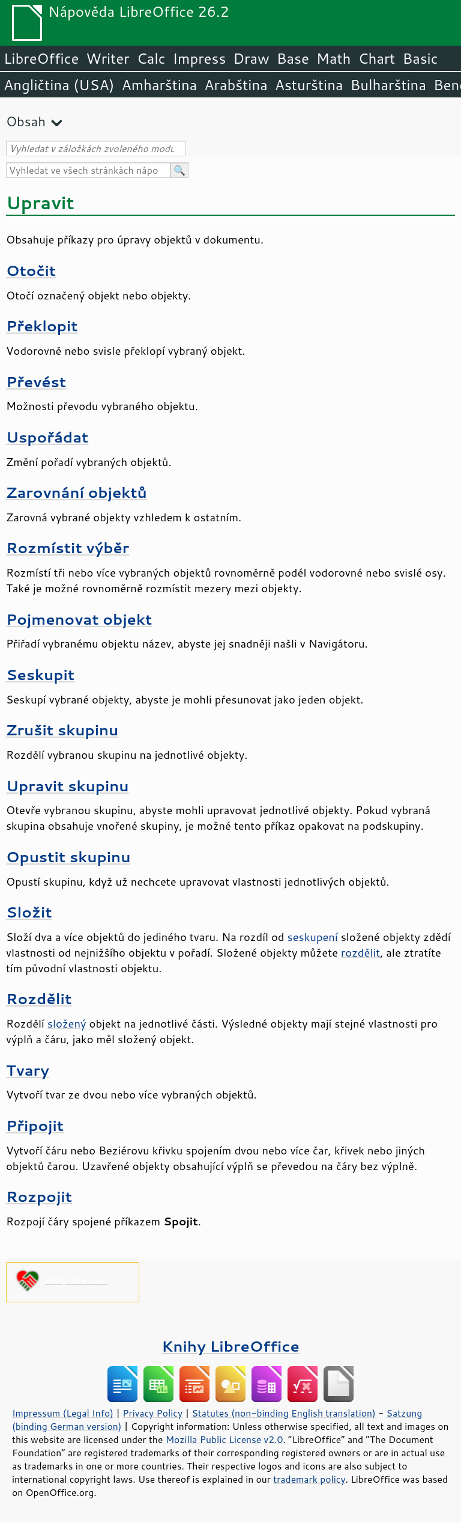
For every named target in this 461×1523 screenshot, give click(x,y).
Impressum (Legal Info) (62, 1413)
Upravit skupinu (67, 785)
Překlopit (42, 325)
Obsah (26, 121)
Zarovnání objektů (76, 492)
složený (66, 1023)
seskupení (313, 937)
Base (293, 58)
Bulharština (388, 85)
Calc (151, 58)
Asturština (309, 85)
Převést (36, 381)
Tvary (27, 1069)
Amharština (159, 85)
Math (333, 58)
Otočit (31, 270)
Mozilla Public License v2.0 (224, 1439)
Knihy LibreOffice (230, 1345)
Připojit (35, 1125)
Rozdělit (38, 998)
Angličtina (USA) (59, 85)
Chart (376, 58)
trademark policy (309, 1479)
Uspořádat (47, 436)
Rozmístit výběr (67, 547)
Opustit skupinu (68, 856)
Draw (251, 58)
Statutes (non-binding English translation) (283, 1413)
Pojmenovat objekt (79, 619)
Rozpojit (39, 1196)
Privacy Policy (152, 1413)
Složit (29, 911)
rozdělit (360, 952)
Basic (420, 58)
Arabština (235, 85)
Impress (199, 58)
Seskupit (40, 674)
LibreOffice (41, 58)
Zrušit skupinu (62, 729)
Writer (107, 58)
